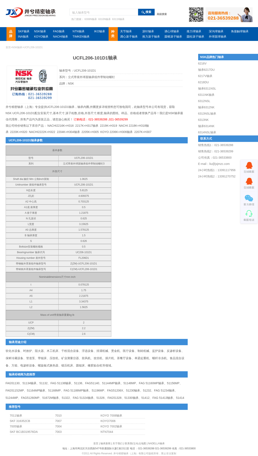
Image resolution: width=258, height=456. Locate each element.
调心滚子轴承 (129, 36)
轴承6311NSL (207, 88)
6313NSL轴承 (207, 113)
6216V (202, 63)
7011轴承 (16, 415)
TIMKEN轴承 (81, 36)
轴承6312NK (206, 107)
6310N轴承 (104, 19)
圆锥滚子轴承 (173, 36)
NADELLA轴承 (156, 443)
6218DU (203, 82)
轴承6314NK (206, 126)
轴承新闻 (105, 443)
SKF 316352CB (20, 421)
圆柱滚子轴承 (195, 36)
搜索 (148, 12)
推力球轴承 (194, 31)
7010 (58, 415)
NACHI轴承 (60, 36)
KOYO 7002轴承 (111, 426)
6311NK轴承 (206, 94)
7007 (58, 421)
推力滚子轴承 (151, 36)
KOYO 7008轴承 (111, 415)
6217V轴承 (205, 76)
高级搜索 (162, 14)
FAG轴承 (59, 31)
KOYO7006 (108, 421)
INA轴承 (23, 36)
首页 (8, 47)
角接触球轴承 (240, 31)
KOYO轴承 (41, 36)
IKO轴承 (99, 31)
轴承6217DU (206, 69)
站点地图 (141, 443)
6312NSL (204, 101)
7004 (58, 426)
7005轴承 (16, 426)
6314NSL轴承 (207, 132)
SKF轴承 (24, 31)
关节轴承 (126, 31)
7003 (58, 431)
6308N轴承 (90, 19)
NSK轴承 (40, 31)
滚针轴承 (148, 31)
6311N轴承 (118, 19)
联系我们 (130, 443)
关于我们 (118, 443)
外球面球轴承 (217, 36)
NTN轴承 (79, 31)
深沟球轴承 (216, 31)
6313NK (203, 119)
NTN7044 (107, 431)
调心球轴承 (171, 31)
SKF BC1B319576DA (24, 431)
